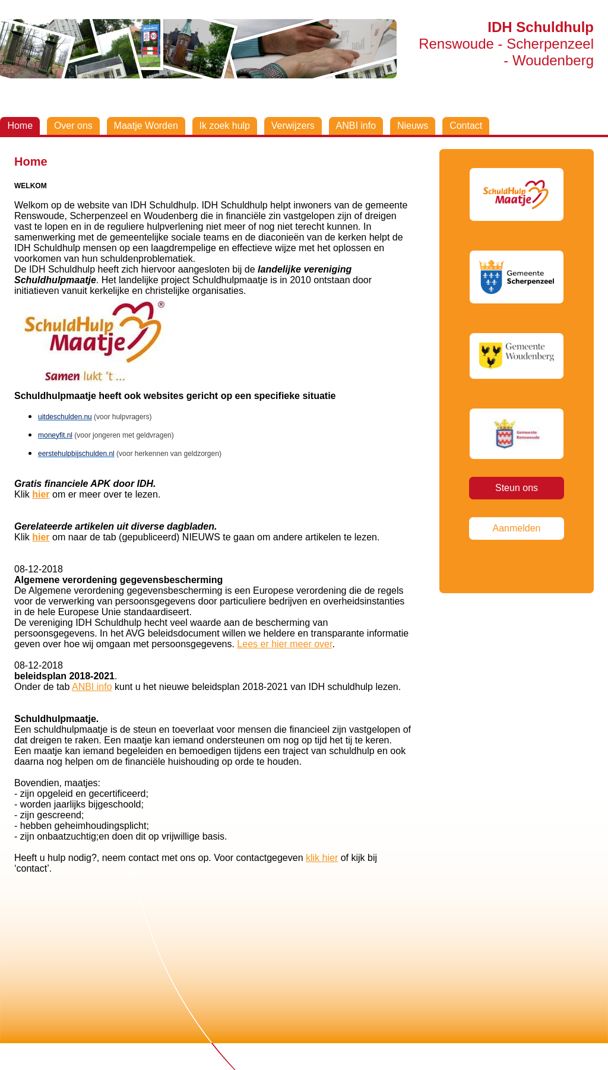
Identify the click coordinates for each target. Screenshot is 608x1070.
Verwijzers (293, 126)
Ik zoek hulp (225, 126)
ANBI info (356, 126)
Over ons (73, 126)
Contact (465, 126)
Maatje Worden (146, 126)
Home (20, 126)
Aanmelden (517, 528)
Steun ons (516, 488)
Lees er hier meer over (284, 644)
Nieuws (412, 126)
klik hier (322, 858)
